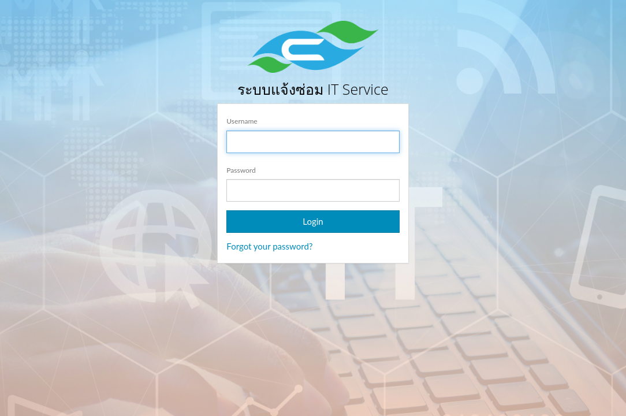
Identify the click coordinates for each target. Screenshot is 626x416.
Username (241, 121)
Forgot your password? (269, 246)
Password (240, 170)
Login (313, 221)
